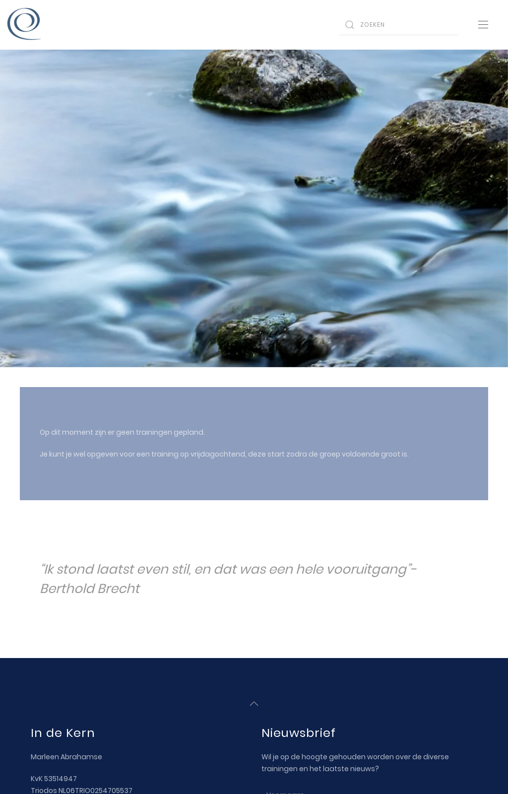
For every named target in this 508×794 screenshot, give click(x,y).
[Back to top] (254, 703)
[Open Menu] (483, 25)
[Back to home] (25, 25)
